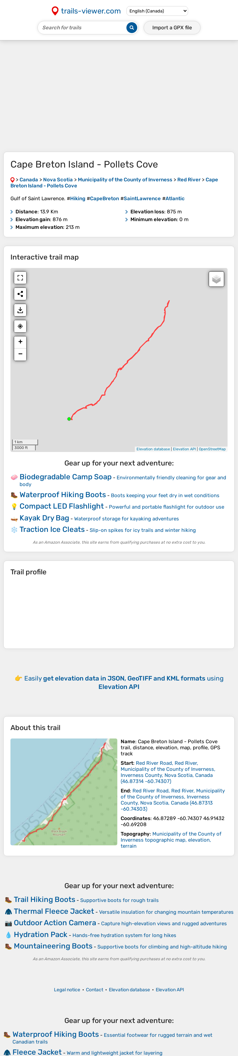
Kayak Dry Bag (44, 517)
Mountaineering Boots (53, 946)
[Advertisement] (119, 96)
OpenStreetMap (212, 449)
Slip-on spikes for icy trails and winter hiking (143, 530)
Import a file (172, 28)
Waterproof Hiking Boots (63, 494)
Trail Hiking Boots (44, 899)
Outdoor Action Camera (55, 922)
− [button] (20, 355)
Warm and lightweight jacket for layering (114, 1053)
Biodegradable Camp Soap (66, 476)
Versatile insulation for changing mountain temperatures (166, 912)
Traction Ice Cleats (52, 529)
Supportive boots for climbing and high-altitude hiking (162, 947)
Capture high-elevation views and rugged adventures (164, 924)
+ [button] (20, 342)
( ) (168, 772)
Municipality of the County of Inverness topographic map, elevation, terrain (171, 840)
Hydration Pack (40, 934)
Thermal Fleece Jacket (54, 911)
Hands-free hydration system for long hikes (124, 935)
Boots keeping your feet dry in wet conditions (165, 495)
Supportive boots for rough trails (119, 900)
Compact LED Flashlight (62, 506)
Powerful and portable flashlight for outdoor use (166, 507)
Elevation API (184, 449)
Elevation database (153, 449)
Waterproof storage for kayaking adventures (126, 519)
